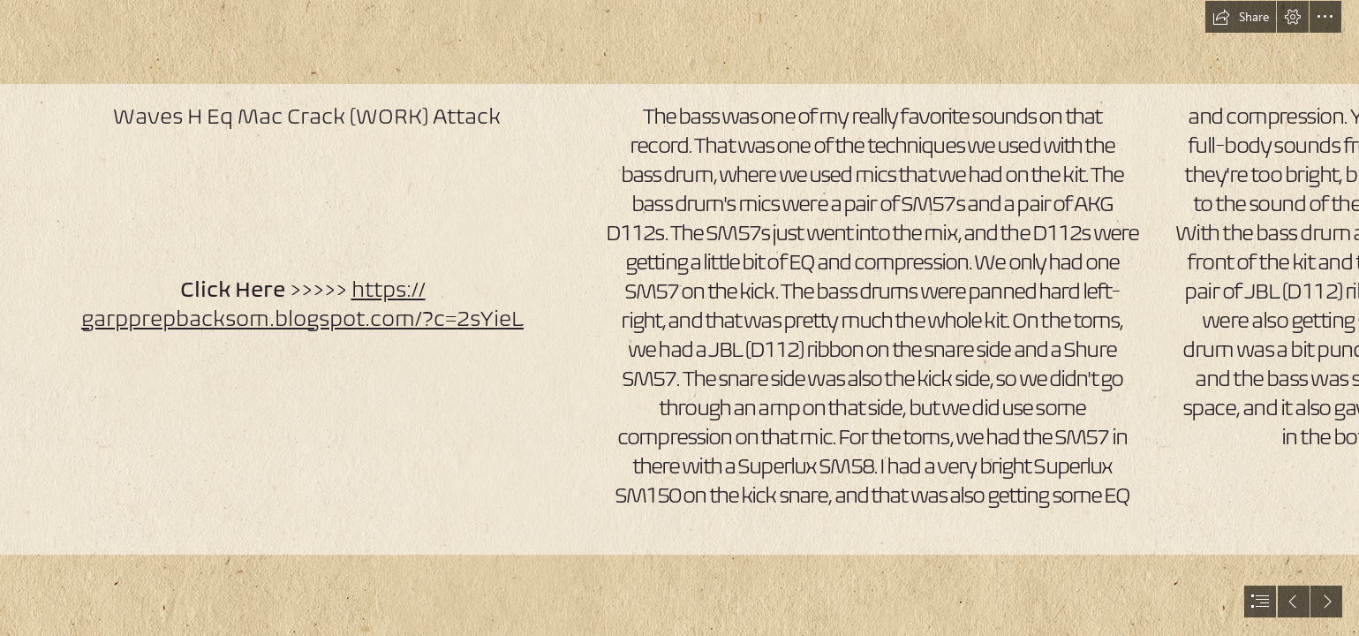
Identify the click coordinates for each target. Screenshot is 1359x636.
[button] (1240, 17)
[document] (679, 318)
